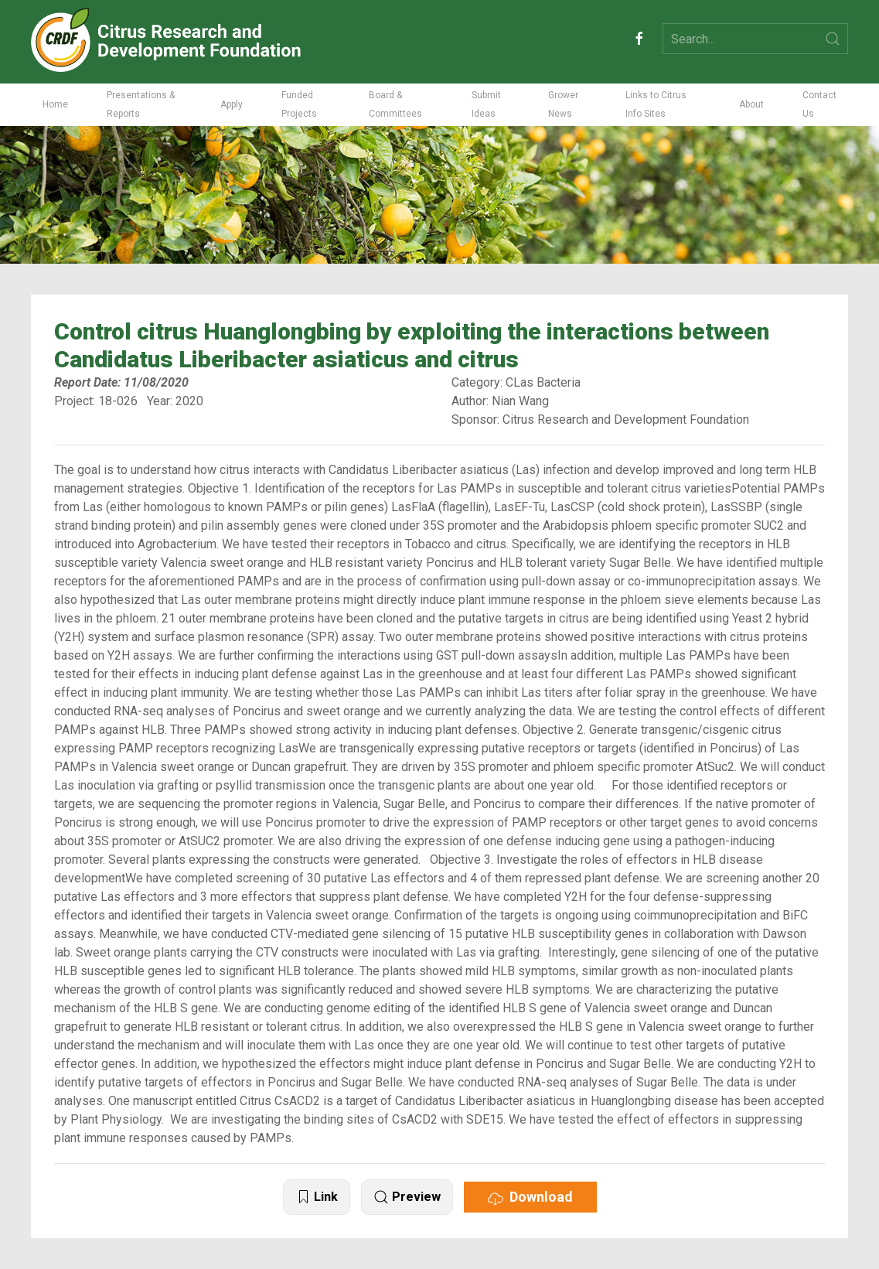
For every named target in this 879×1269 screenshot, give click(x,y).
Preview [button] (407, 1197)
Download (530, 1197)
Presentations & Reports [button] (141, 104)
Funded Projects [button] (299, 104)
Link (316, 1197)
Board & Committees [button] (395, 104)
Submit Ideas (486, 104)
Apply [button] (231, 104)
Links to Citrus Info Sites (656, 104)
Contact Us (819, 104)
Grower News (563, 104)
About (751, 104)
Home (55, 104)
